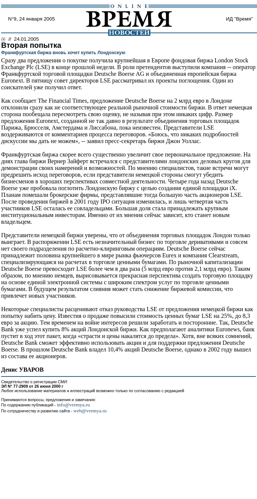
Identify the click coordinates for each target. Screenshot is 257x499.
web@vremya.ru (90, 410)
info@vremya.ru (73, 404)
